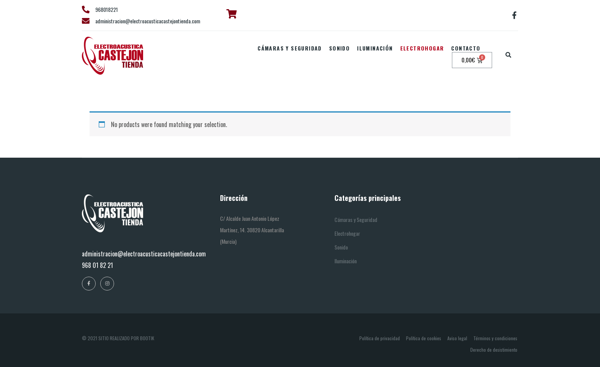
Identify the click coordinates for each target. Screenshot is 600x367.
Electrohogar (422, 48)
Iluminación (375, 48)
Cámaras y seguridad (290, 48)
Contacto (465, 48)
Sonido (339, 48)
